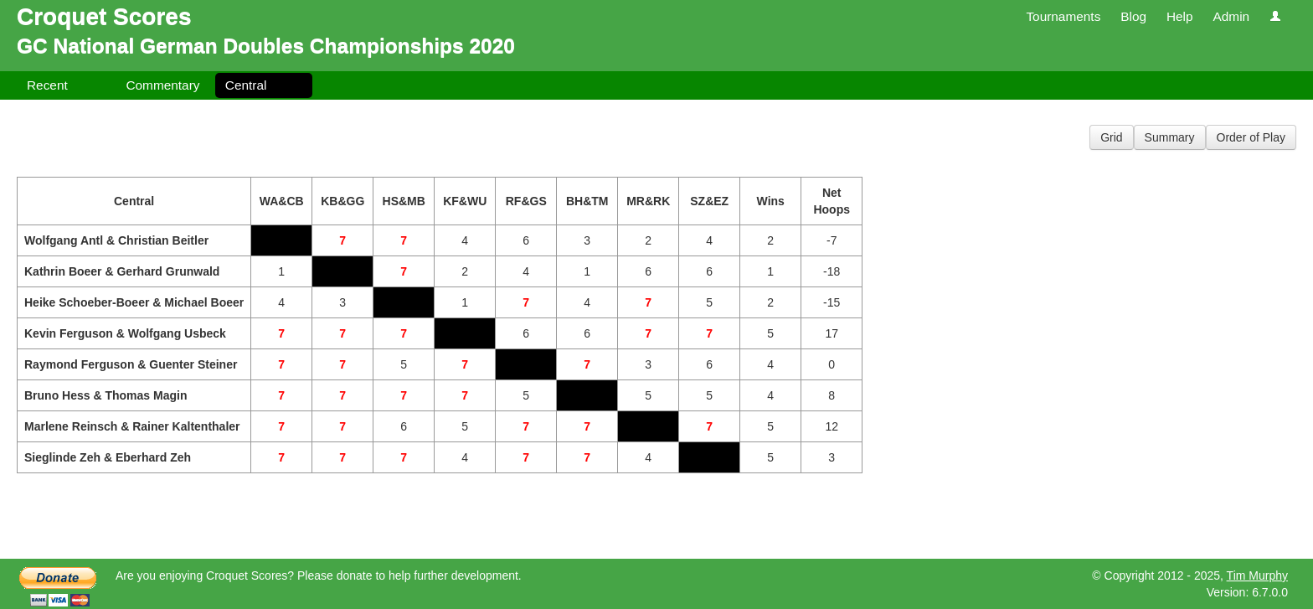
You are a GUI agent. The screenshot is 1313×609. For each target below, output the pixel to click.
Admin (1231, 16)
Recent (47, 85)
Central (246, 85)
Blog (1133, 16)
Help (1179, 16)
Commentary (162, 85)
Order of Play (1251, 137)
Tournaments (1063, 16)
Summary (1170, 137)
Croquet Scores (104, 16)
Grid (1111, 137)
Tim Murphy (1257, 575)
